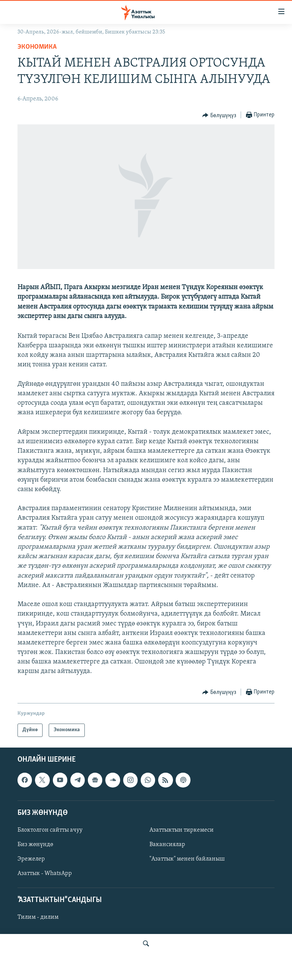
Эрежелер (31, 859)
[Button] (219, 115)
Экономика (37, 47)
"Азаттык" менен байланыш (187, 859)
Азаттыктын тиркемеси (181, 830)
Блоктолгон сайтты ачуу (50, 830)
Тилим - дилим (38, 917)
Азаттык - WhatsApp (44, 873)
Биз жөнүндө (35, 845)
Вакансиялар (167, 845)
